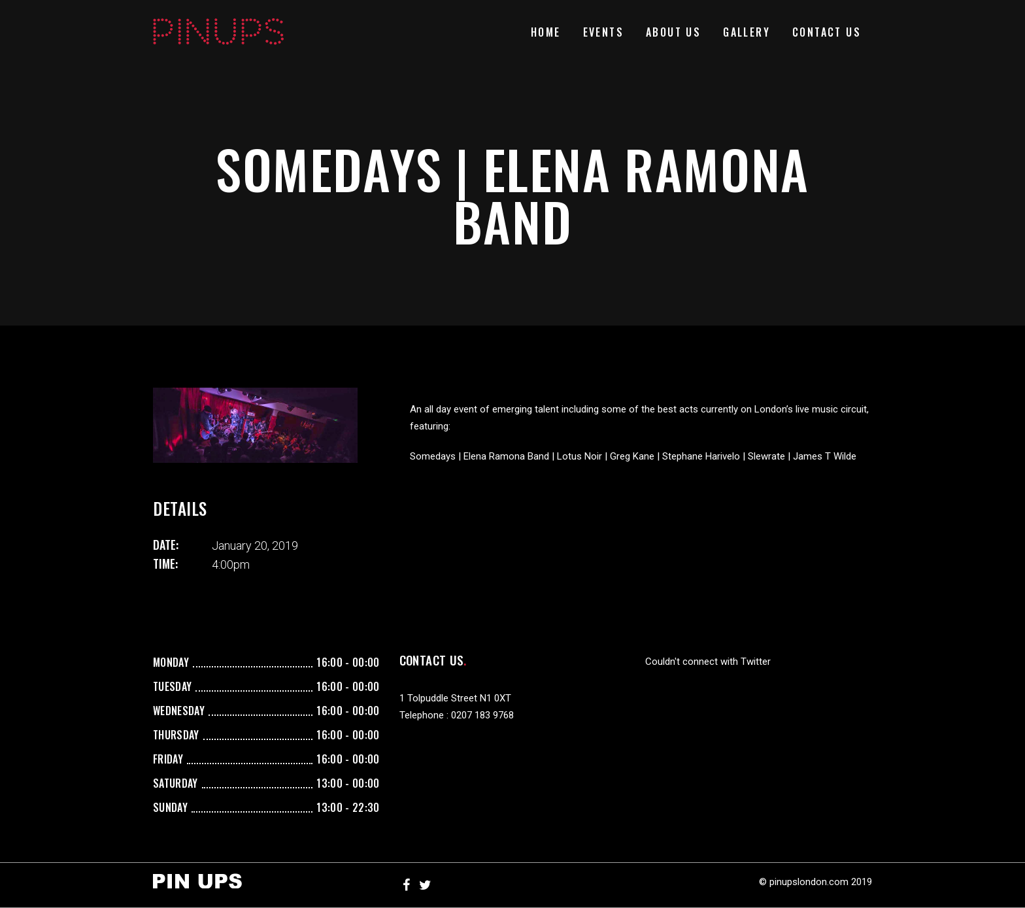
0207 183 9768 (482, 715)
